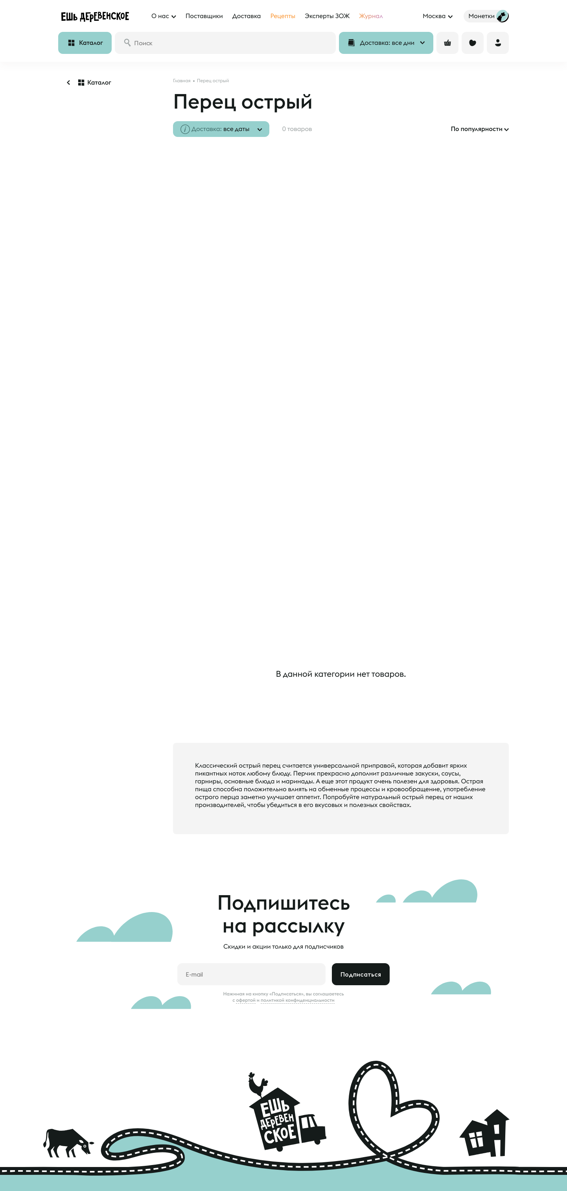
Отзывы (69, 1167)
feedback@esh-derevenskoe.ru (464, 1172)
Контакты (176, 1178)
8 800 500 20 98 (455, 1139)
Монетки (71, 1178)
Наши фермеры (258, 1155)
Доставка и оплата (86, 1155)
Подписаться (361, 910)
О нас (170, 1155)
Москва (434, 16)
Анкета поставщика (264, 1167)
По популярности (477, 129)
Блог (168, 1167)
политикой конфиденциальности (298, 937)
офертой (246, 937)
